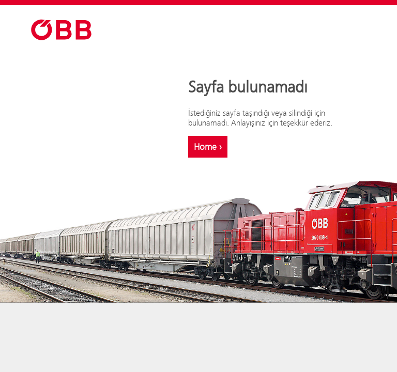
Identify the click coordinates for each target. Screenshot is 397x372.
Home (208, 147)
